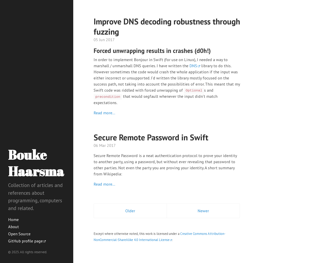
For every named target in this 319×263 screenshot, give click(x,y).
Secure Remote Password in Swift (151, 137)
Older (130, 210)
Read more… (104, 113)
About (13, 226)
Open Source (19, 234)
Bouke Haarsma (36, 163)
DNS (193, 65)
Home (13, 219)
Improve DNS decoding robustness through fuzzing (167, 26)
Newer (203, 210)
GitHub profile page (25, 241)
